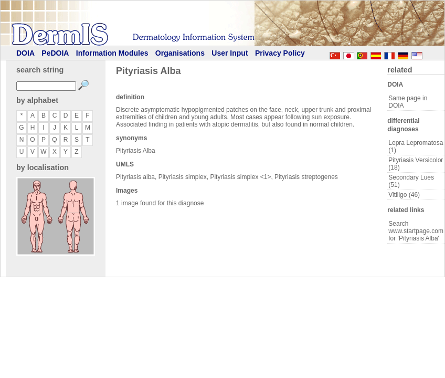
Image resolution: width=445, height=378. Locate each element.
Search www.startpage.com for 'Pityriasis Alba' (415, 231)
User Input (229, 53)
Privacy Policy (280, 53)
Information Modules (112, 53)
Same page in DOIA (407, 101)
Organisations (180, 53)
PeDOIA (55, 53)
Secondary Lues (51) (411, 181)
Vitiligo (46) (404, 194)
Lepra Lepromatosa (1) (415, 146)
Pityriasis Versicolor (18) (415, 163)
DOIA (25, 53)
